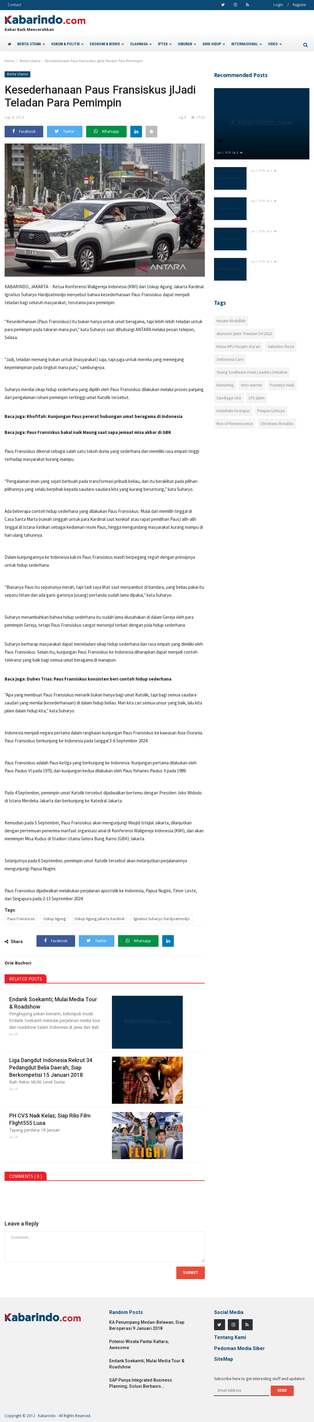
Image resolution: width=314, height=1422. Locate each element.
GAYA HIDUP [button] (213, 44)
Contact (14, 5)
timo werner (251, 385)
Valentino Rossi (281, 346)
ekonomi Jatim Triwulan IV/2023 (244, 333)
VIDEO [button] (275, 44)
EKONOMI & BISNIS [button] (107, 44)
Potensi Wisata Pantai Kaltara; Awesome (139, 1344)
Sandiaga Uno (228, 398)
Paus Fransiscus (21, 919)
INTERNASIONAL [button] (246, 44)
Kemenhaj (225, 385)
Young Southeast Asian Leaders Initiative (251, 372)
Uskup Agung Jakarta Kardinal (99, 919)
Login (278, 5)
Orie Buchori (18, 963)
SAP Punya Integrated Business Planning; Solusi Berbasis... (140, 1383)
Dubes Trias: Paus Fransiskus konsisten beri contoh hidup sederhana (99, 679)
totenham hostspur (233, 411)
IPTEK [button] (165, 44)
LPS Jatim (257, 398)
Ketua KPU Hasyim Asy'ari (238, 346)
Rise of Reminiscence (234, 423)
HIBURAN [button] (187, 44)
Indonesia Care (229, 359)
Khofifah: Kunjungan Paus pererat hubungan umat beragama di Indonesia (104, 416)
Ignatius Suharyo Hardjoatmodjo (161, 919)
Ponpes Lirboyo (271, 411)
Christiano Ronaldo (277, 423)
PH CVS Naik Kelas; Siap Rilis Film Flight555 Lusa (49, 1119)
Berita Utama (30, 61)
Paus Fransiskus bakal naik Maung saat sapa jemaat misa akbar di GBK (99, 432)
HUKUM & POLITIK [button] (67, 44)
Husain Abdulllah (231, 321)
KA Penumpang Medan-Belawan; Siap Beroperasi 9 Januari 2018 (146, 1325)
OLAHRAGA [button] (141, 44)
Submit (190, 1273)
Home (9, 61)
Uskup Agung (55, 919)
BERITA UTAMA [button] (31, 44)
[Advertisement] (261, 483)
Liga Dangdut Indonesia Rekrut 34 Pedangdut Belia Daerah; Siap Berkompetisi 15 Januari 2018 (50, 1067)
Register (299, 5)
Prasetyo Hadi (282, 385)
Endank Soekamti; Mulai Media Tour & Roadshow (53, 1003)
